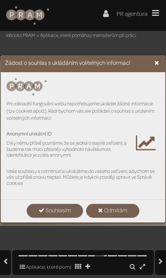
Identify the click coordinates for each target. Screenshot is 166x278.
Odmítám (112, 210)
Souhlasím (55, 210)
